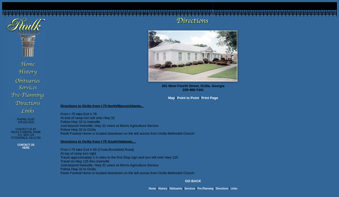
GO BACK (193, 181)
